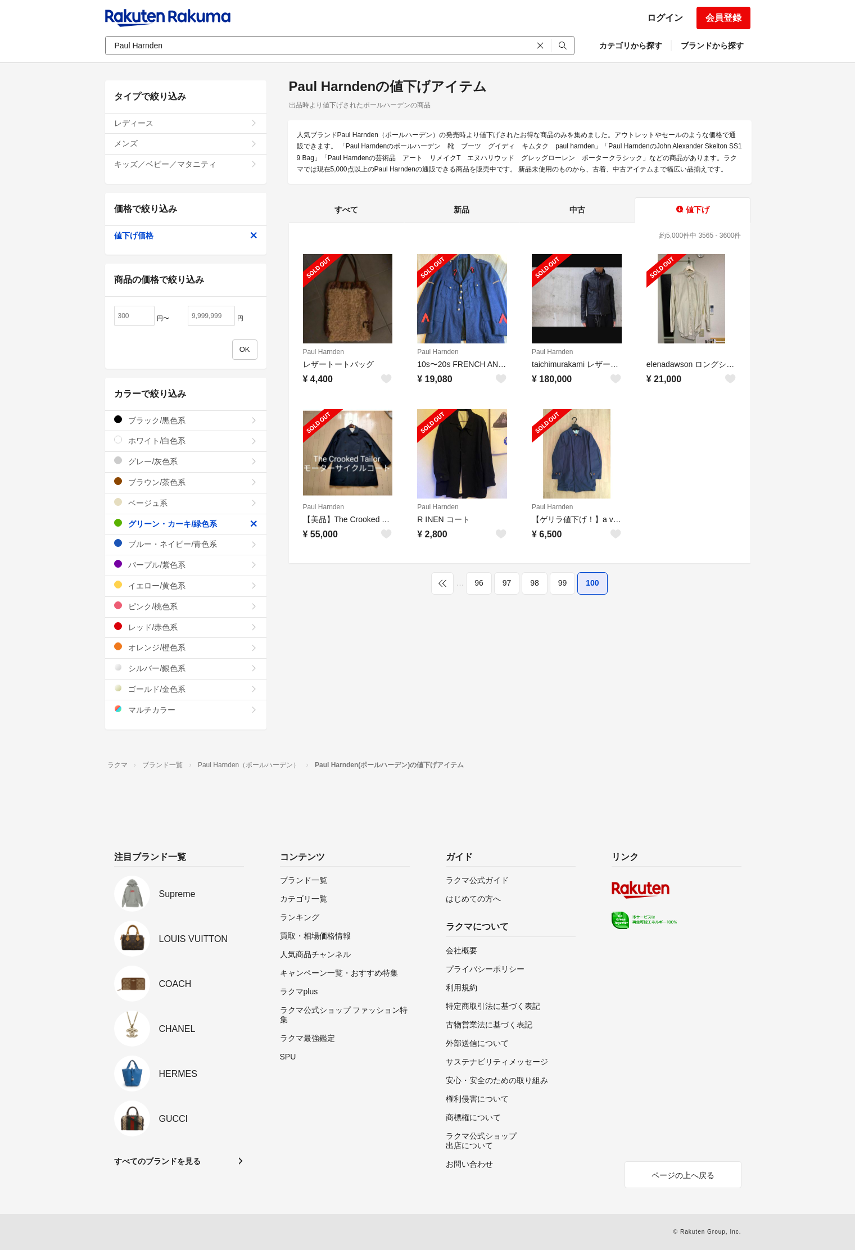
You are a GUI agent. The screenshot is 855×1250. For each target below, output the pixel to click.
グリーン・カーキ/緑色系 (185, 523)
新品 (461, 209)
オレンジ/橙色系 (185, 647)
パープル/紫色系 (185, 564)
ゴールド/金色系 (185, 689)
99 (562, 582)
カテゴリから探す (630, 45)
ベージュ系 (185, 503)
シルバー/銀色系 (185, 668)
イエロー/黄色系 (185, 585)
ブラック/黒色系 (185, 420)
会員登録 (723, 17)
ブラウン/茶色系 (185, 482)
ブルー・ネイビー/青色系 (185, 544)
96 (478, 582)
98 (534, 582)
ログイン (665, 17)
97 (507, 582)
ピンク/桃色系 (185, 606)
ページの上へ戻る (683, 1175)
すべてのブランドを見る (157, 1161)
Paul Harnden (323, 352)
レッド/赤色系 (185, 627)
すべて (346, 209)
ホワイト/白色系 (185, 440)
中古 (577, 209)
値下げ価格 (185, 235)
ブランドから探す (712, 45)
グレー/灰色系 (185, 461)
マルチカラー (185, 709)
